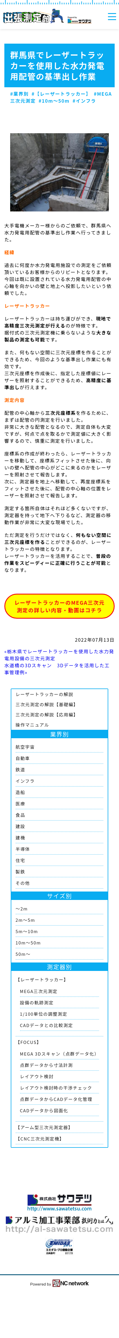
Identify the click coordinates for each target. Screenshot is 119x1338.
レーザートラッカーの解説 (44, 694)
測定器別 (59, 966)
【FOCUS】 (29, 1042)
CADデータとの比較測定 (46, 1025)
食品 (20, 815)
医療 (20, 803)
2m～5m (25, 920)
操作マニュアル (32, 725)
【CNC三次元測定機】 (40, 1139)
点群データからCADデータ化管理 (56, 1099)
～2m (22, 908)
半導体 (23, 849)
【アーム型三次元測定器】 (44, 1127)
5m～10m (27, 931)
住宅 (20, 860)
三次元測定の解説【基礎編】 (47, 704)
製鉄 (20, 872)
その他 (23, 883)
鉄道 (20, 769)
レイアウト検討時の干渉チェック (56, 1088)
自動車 (23, 758)
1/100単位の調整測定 (43, 1014)
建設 (20, 826)
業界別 (59, 734)
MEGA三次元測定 (39, 991)
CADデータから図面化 (44, 1110)
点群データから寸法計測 (46, 1065)
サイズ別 (59, 896)
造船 (20, 792)
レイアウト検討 (37, 1076)
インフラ (25, 781)
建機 (20, 838)
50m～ (23, 954)
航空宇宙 (25, 747)
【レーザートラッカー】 (42, 979)
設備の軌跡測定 (37, 1002)
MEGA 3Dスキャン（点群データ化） (59, 1054)
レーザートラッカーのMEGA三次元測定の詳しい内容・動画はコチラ (59, 606)
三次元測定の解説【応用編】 (47, 714)
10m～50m (28, 943)
